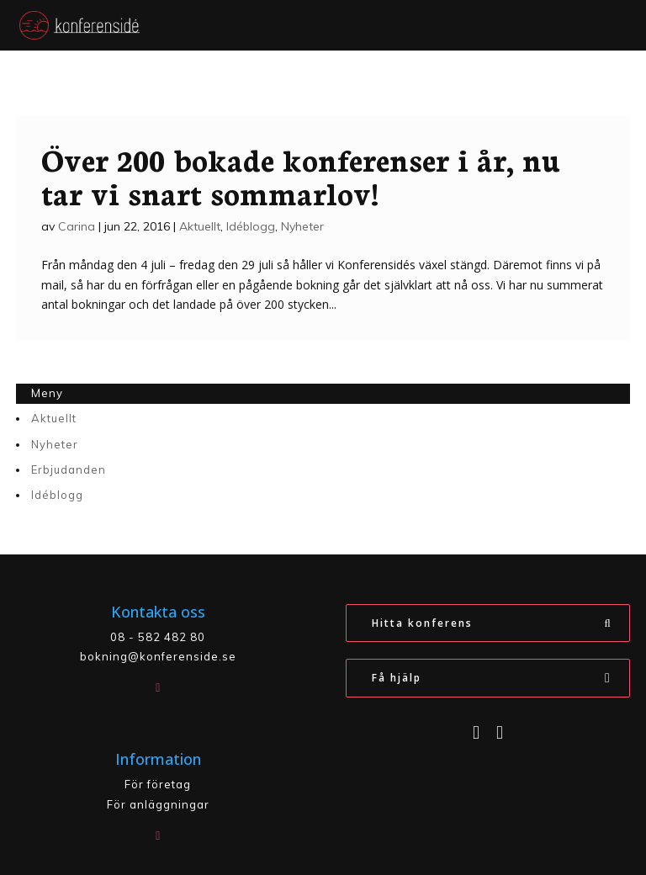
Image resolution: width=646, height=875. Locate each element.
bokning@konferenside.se (158, 656)
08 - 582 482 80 (157, 637)
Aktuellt (199, 226)
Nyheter (302, 226)
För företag (157, 784)
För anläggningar (158, 804)
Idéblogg (250, 226)
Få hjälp (396, 678)
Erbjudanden (68, 469)
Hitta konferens (422, 623)
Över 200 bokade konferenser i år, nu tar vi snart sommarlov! (300, 175)
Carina (76, 226)
